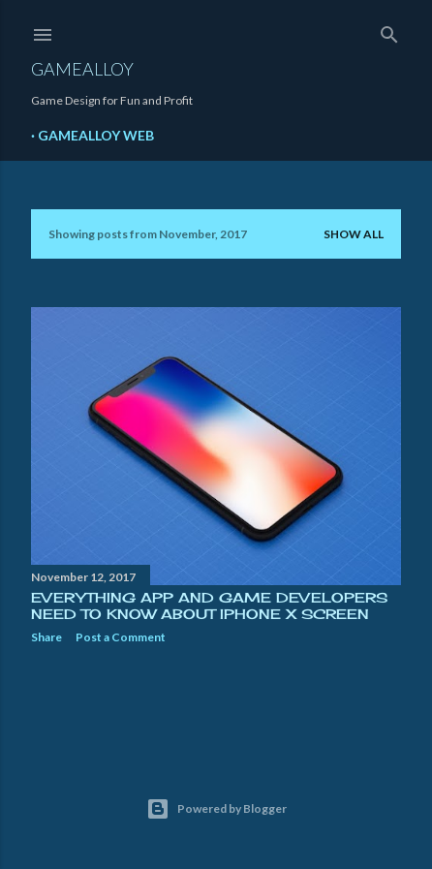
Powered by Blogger (216, 809)
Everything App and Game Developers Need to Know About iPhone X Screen (209, 605)
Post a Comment (121, 637)
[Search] (389, 30)
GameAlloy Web (96, 135)
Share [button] (46, 637)
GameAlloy (82, 68)
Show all (354, 234)
